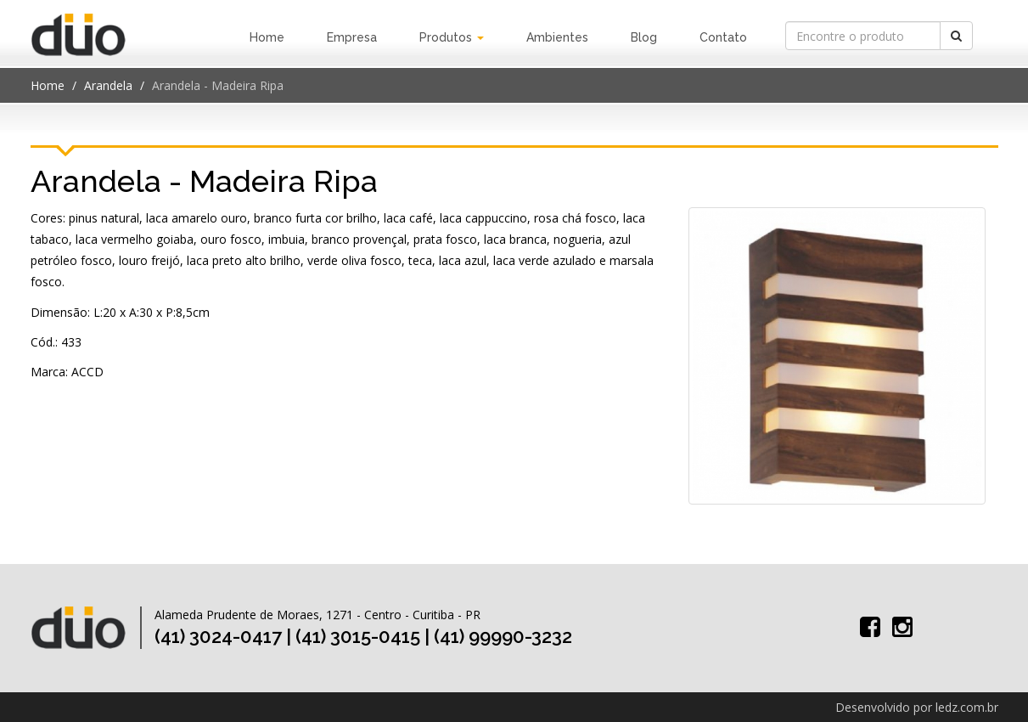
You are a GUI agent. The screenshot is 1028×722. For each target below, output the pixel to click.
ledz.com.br (966, 707)
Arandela (108, 85)
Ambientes (557, 37)
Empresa (352, 37)
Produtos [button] (451, 37)
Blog (644, 37)
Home (267, 37)
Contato (723, 37)
